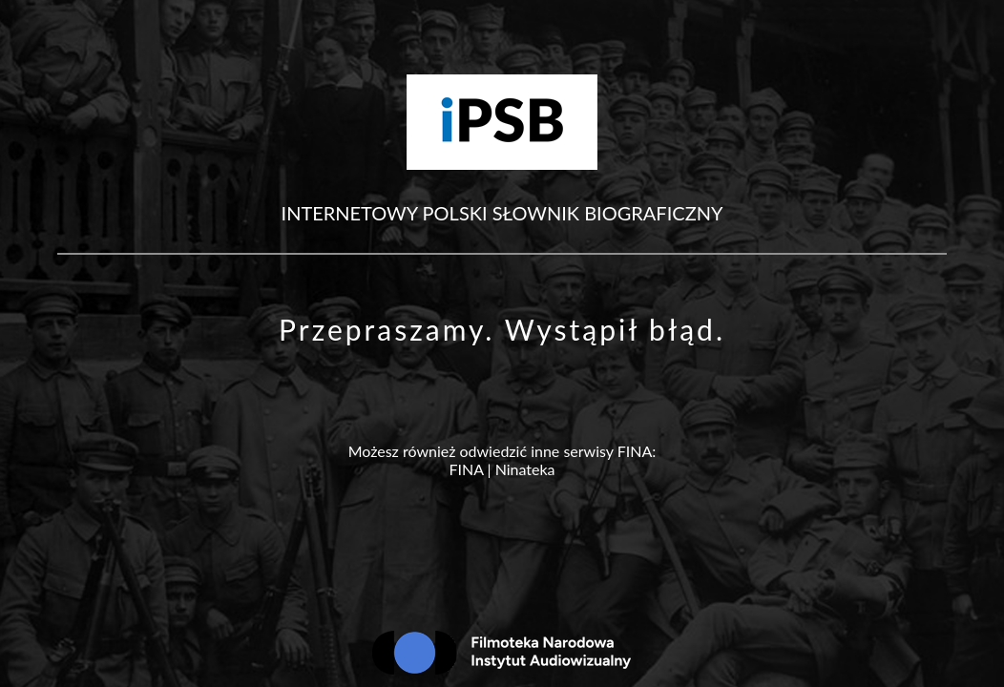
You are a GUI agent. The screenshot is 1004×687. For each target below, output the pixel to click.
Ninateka (525, 469)
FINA (466, 469)
